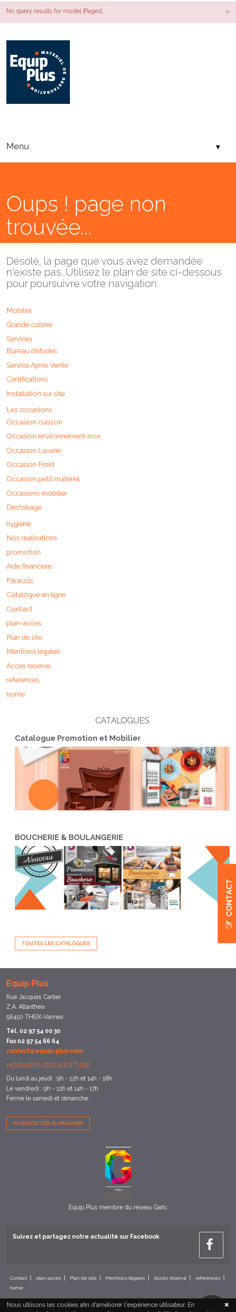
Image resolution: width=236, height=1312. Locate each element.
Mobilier (19, 310)
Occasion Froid (30, 464)
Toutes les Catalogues (56, 943)
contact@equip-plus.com (44, 1050)
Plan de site (24, 637)
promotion (23, 552)
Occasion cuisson (34, 422)
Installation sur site (35, 393)
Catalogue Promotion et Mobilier (78, 738)
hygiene (18, 523)
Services (19, 339)
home (15, 694)
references (22, 680)
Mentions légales (33, 651)
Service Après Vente (37, 365)
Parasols (19, 580)
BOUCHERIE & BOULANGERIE (69, 837)
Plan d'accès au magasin (48, 1123)
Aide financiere (29, 566)
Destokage (24, 507)
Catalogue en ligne (36, 594)
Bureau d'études (31, 350)
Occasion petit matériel (43, 479)
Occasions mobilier (36, 493)
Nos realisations (31, 537)
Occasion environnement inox (53, 436)
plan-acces (24, 623)
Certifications (27, 379)
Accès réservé (28, 666)
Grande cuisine (29, 324)
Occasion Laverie (33, 450)
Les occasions (29, 409)
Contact (19, 609)
